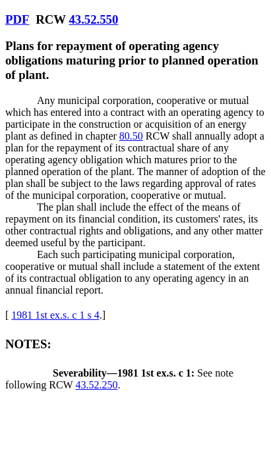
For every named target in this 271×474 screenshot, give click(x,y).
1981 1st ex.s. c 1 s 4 (55, 315)
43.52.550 (93, 19)
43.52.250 (96, 384)
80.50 (131, 136)
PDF (17, 19)
